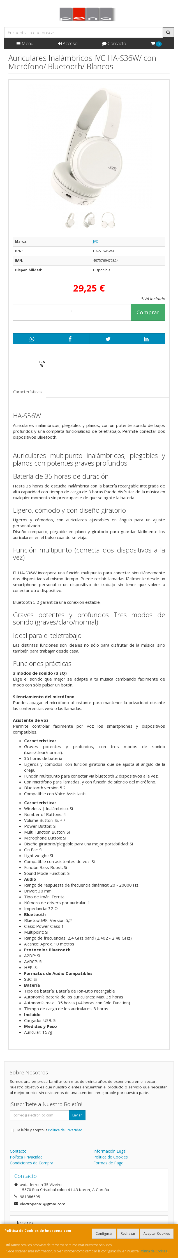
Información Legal (109, 1151)
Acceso (68, 43)
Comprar (148, 312)
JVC (95, 241)
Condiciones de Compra (31, 1163)
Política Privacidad (26, 1157)
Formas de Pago (108, 1163)
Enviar (77, 1115)
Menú (25, 43)
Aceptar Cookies (157, 1233)
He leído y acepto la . (49, 1130)
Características (27, 391)
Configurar (104, 1233)
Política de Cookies (153, 1251)
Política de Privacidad (65, 1130)
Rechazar (128, 1233)
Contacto (114, 43)
